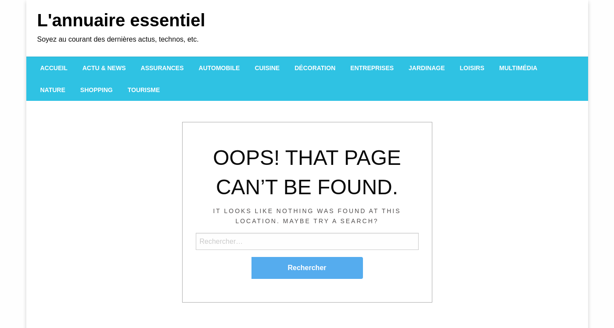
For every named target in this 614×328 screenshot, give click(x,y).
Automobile (219, 67)
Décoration (314, 67)
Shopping (96, 89)
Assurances (162, 67)
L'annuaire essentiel (121, 20)
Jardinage (427, 67)
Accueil (54, 67)
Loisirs (472, 67)
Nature (52, 89)
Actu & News (104, 67)
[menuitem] (54, 68)
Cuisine (267, 67)
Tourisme (144, 89)
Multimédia (518, 67)
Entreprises (372, 67)
